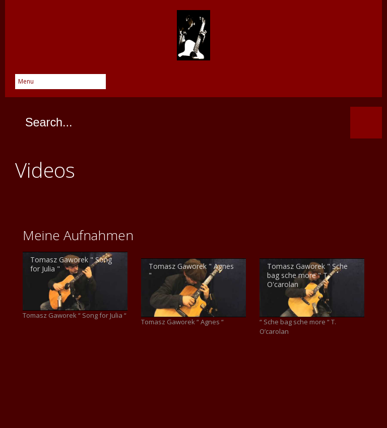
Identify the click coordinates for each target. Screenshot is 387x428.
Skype (304, 85)
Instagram (324, 85)
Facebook (244, 85)
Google (284, 85)
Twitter (264, 85)
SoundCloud (365, 85)
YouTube (345, 85)
